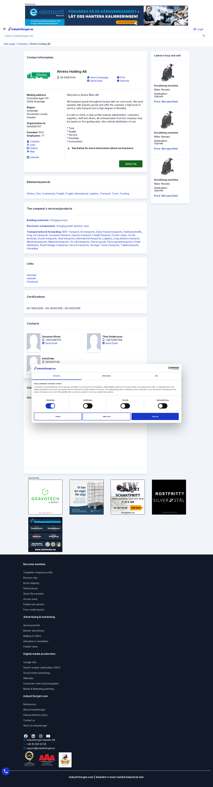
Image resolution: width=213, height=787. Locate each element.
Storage (94, 245)
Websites (28, 678)
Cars (38, 193)
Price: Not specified (166, 101)
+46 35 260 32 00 (34, 744)
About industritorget (34, 709)
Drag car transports (37, 235)
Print (121, 77)
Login (198, 29)
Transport (105, 193)
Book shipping (31, 583)
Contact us (29, 720)
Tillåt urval (106, 416)
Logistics (94, 193)
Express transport (81, 235)
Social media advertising (36, 672)
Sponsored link (31, 625)
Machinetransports (37, 241)
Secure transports (79, 245)
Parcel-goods (98, 241)
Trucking (124, 193)
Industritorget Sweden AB (39, 739)
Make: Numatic (162, 89)
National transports (58, 241)
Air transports (87, 231)
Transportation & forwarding (44, 231)
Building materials (38, 220)
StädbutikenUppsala (160, 95)
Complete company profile (38, 572)
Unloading (32, 248)
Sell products (30, 588)
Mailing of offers (32, 635)
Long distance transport (126, 238)
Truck (115, 193)
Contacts (33, 141)
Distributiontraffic (132, 231)
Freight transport (101, 235)
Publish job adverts (33, 604)
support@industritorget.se (39, 748)
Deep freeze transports (109, 231)
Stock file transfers (33, 593)
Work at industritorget (35, 725)
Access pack (30, 599)
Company (22, 43)
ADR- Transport (70, 231)
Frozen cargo (119, 235)
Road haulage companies (54, 245)
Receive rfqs (30, 577)
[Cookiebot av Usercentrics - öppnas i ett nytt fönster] (164, 368)
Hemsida (31, 275)
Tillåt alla (155, 416)
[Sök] (204, 36)
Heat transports (66, 238)
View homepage (97, 77)
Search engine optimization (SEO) (41, 667)
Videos (32, 148)
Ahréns (30, 193)
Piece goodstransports (119, 241)
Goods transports (47, 238)
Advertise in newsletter (35, 641)
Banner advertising (33, 630)
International (81, 193)
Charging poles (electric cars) (72, 226)
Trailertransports (130, 245)
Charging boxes (59, 220)
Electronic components (41, 226)
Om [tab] (156, 376)
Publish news (30, 646)
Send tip (123, 80)
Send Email (94, 80)
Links (31, 144)
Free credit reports (33, 609)
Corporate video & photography (41, 683)
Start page (9, 43)
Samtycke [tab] (56, 376)
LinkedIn (33, 157)
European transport (59, 235)
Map (31, 151)
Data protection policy (35, 714)
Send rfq (130, 163)
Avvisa (57, 416)
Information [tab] (106, 376)
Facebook (32, 281)
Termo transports (110, 245)
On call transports (79, 241)
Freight (60, 193)
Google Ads (29, 662)
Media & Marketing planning (38, 688)
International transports (88, 238)
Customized (48, 193)
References (29, 704)
